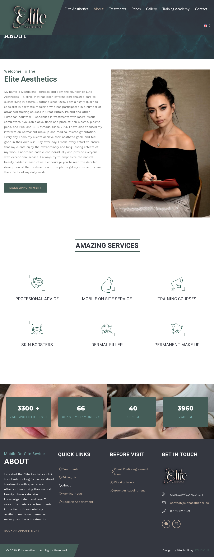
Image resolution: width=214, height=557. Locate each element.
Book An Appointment (77, 501)
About (66, 485)
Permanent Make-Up (177, 344)
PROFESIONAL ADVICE (37, 298)
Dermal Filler (107, 344)
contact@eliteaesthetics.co (189, 502)
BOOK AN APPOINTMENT (21, 530)
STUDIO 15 (201, 550)
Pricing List (70, 477)
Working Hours (72, 493)
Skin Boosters (37, 344)
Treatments (70, 469)
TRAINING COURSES (177, 298)
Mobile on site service (107, 298)
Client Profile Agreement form (131, 471)
